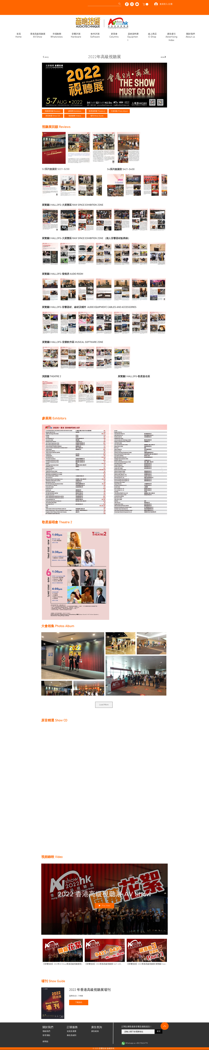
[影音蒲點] (46, 1035)
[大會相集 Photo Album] (119, 111)
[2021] (163, 57)
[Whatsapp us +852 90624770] (142, 1043)
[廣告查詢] (96, 1027)
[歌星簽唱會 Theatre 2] (96, 111)
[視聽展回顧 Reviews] (52, 111)
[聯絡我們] (46, 1031)
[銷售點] (45, 1042)
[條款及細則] (71, 1035)
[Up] (165, 1026)
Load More (104, 704)
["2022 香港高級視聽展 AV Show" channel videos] (104, 953)
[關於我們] (47, 1027)
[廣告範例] (95, 1031)
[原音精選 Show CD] (52, 116)
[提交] (158, 1031)
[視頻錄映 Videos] (74, 116)
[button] (146, 4)
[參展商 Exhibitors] (74, 111)
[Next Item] (97, 185)
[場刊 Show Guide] (96, 116)
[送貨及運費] (71, 1031)
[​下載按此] (78, 1002)
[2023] (45, 57)
